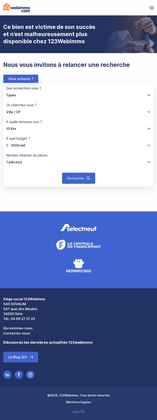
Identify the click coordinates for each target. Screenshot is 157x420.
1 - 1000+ (15, 145)
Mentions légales (78, 402)
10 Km (11, 129)
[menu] (151, 7)
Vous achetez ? (20, 79)
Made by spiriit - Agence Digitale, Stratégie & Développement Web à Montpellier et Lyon (78, 412)
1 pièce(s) (14, 162)
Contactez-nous (16, 333)
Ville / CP (13, 112)
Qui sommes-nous (18, 328)
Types (11, 95)
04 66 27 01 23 (23, 319)
